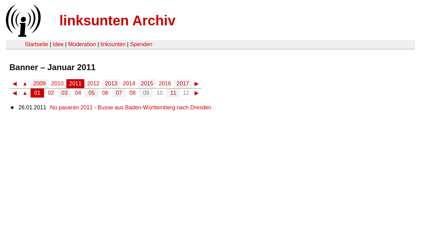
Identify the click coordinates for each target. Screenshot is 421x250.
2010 (57, 83)
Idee (58, 44)
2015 (147, 83)
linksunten (112, 44)
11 (173, 93)
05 (92, 93)
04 (78, 93)
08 (133, 93)
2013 (111, 83)
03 (64, 93)
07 (119, 93)
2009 (39, 83)
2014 (129, 83)
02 (51, 93)
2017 (183, 83)
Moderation (82, 44)
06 (105, 93)
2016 (165, 83)
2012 (93, 83)
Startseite (36, 44)
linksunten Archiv (117, 20)
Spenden (141, 44)
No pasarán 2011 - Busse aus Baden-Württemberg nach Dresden (130, 107)
